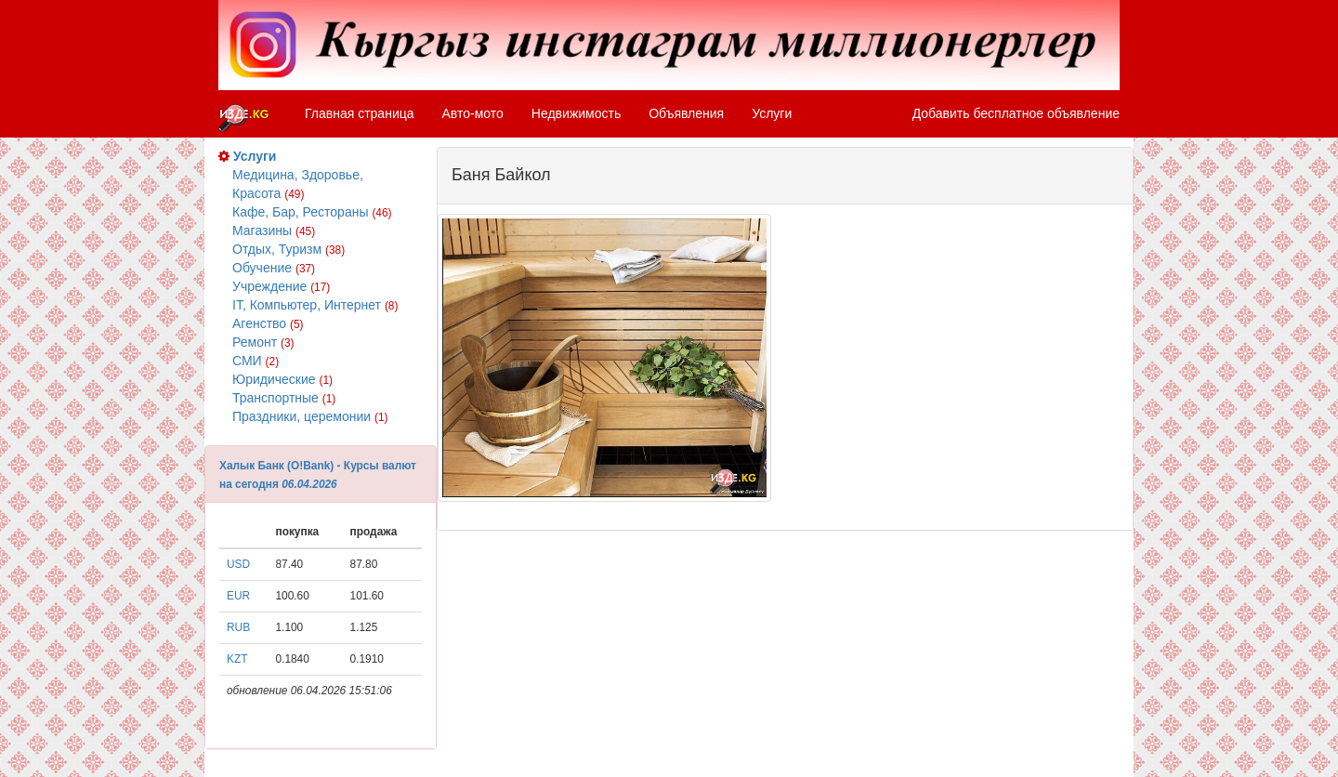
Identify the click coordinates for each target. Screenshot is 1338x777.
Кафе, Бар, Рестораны (312, 211)
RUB (238, 627)
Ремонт (263, 342)
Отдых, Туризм (288, 249)
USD (238, 564)
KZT (237, 658)
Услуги (772, 113)
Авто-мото (473, 113)
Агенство (268, 323)
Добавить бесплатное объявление (1016, 113)
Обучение (273, 267)
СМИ (255, 360)
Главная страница (359, 113)
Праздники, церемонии (309, 416)
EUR (238, 595)
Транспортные (283, 397)
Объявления (686, 113)
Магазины (273, 230)
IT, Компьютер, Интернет (315, 304)
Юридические (282, 379)
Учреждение (281, 286)
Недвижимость (576, 113)
